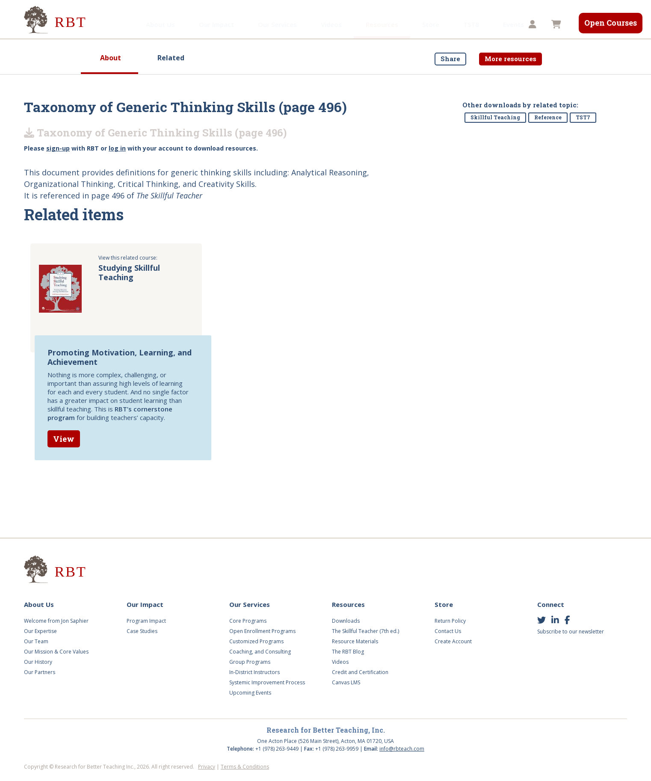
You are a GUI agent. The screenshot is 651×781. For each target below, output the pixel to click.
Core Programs (247, 620)
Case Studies (142, 631)
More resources (510, 58)
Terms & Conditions (245, 766)
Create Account (453, 641)
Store (389, 24)
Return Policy (450, 620)
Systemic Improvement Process (267, 682)
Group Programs (249, 662)
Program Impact (146, 620)
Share (450, 58)
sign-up (58, 148)
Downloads (346, 620)
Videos (290, 24)
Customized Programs (256, 641)
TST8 (430, 24)
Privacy (206, 766)
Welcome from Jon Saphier (56, 620)
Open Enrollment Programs (262, 631)
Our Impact (175, 24)
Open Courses (610, 23)
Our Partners (39, 672)
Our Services (236, 24)
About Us (119, 24)
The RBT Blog (348, 651)
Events (472, 24)
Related (170, 57)
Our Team (36, 641)
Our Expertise (40, 631)
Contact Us (448, 631)
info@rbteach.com (401, 748)
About (110, 57)
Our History (38, 662)
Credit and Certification (360, 672)
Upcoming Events (250, 692)
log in (117, 148)
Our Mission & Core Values (56, 651)
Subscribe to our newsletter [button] (570, 631)
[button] (533, 24)
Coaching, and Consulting (260, 651)
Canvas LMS (346, 682)
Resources (341, 24)
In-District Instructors (254, 672)
